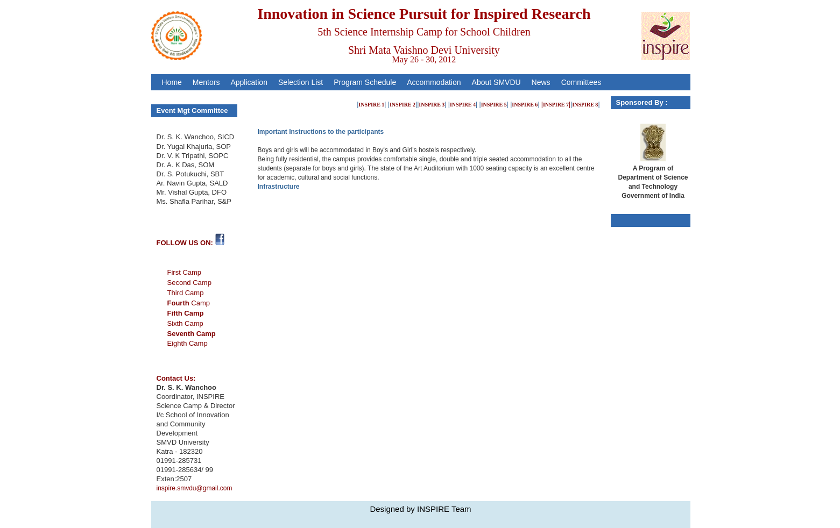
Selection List (300, 82)
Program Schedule (365, 82)
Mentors (206, 82)
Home (172, 82)
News (541, 82)
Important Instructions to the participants (321, 131)
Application (248, 82)
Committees (581, 82)
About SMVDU (496, 82)
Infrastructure (279, 186)
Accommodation (434, 82)
